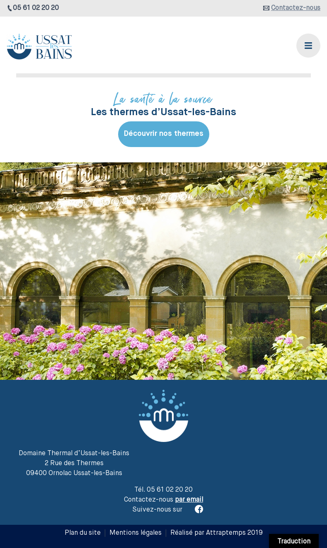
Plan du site (83, 533)
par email (189, 500)
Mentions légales (135, 533)
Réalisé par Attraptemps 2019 (216, 533)
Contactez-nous (295, 8)
